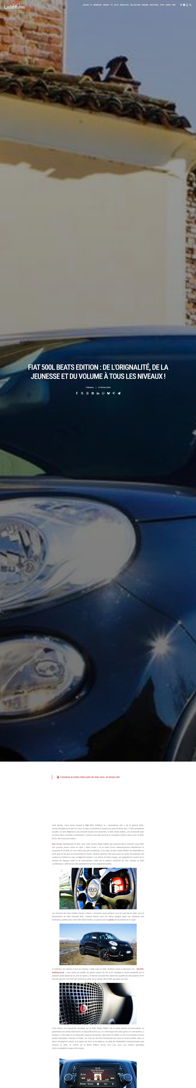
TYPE (162, 5)
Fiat (87, 825)
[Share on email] (118, 393)
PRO (174, 5)
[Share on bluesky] (108, 393)
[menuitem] (85, 5)
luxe (80, 857)
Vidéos (106, 5)
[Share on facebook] (76, 393)
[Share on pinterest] (92, 393)
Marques (97, 5)
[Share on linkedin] (97, 393)
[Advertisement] (98, 801)
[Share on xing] (113, 393)
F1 (91, 5)
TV (111, 5)
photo (111, 920)
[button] (180, 5)
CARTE (168, 5)
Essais (86, 5)
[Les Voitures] (17, 5)
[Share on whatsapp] (103, 393)
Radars (145, 5)
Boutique (154, 5)
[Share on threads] (87, 393)
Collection (135, 5)
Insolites (124, 5)
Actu (116, 5)
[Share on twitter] (82, 393)
